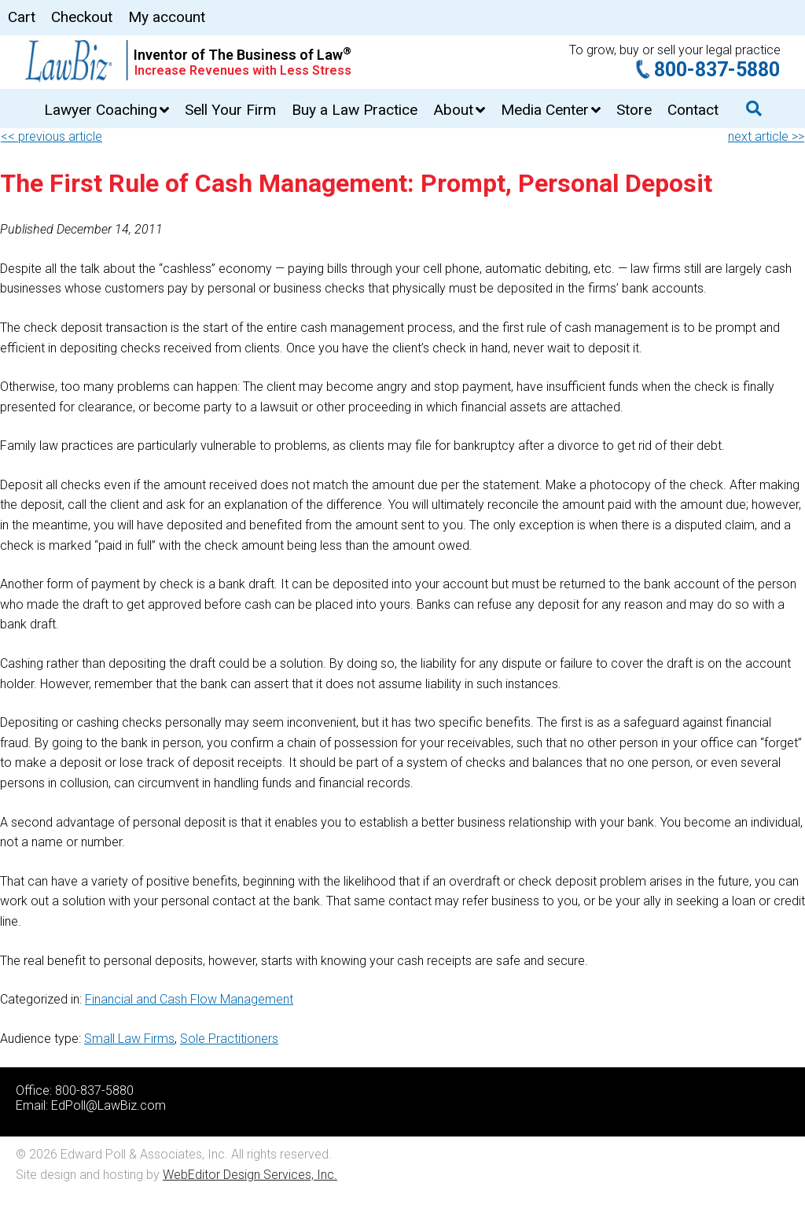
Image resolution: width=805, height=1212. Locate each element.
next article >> (766, 136)
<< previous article (51, 136)
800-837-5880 (717, 69)
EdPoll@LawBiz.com (108, 1105)
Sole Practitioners (229, 1038)
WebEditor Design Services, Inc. (250, 1174)
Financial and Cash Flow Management (189, 999)
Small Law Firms (129, 1038)
